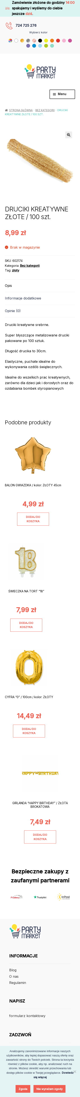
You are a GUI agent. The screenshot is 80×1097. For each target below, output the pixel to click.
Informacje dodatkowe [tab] (23, 298)
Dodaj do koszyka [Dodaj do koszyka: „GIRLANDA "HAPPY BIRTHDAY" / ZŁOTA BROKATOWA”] (40, 836)
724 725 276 (26, 25)
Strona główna (21, 110)
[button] (68, 134)
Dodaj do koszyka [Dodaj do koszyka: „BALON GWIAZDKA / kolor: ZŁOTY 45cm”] (33, 519)
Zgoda (23, 1089)
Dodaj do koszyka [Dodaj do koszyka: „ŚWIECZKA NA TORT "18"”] (26, 625)
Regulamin (17, 983)
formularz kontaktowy (27, 1016)
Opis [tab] (8, 285)
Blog (12, 970)
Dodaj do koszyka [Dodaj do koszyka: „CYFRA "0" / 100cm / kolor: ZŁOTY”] (29, 731)
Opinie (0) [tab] (13, 311)
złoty (15, 270)
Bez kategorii (45, 110)
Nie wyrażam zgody (49, 1089)
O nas (14, 976)
